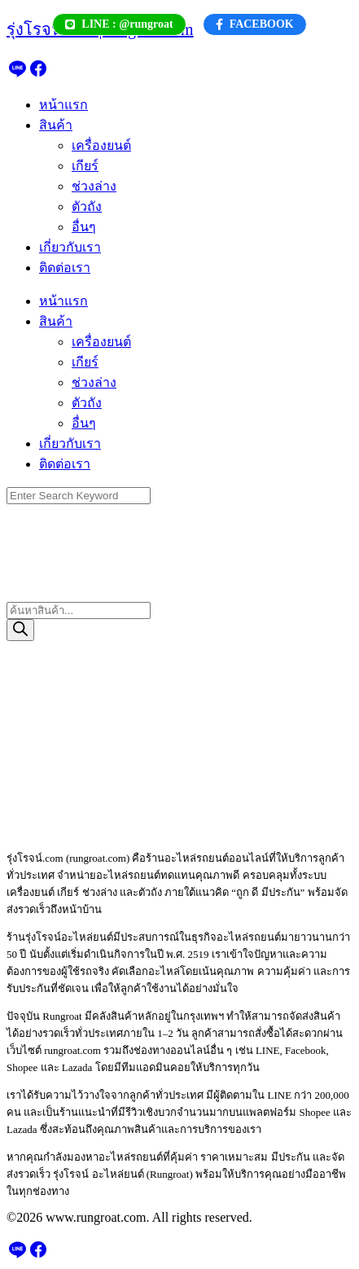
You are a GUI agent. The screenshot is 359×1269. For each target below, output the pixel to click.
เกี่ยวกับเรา (70, 247)
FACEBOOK (255, 24)
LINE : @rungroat (119, 24)
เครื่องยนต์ (101, 145)
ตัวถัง (87, 206)
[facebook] (38, 74)
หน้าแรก (63, 105)
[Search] (20, 630)
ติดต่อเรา (64, 267)
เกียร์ (85, 166)
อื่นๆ (84, 227)
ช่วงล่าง (94, 186)
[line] (17, 74)
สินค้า (55, 125)
